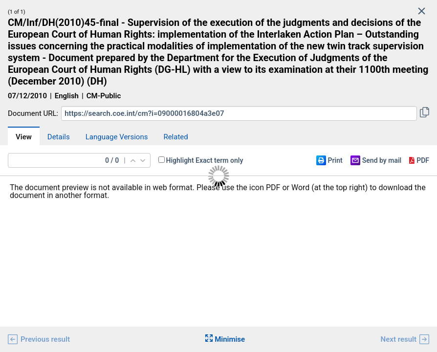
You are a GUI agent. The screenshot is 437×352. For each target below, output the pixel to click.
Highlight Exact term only (204, 160)
